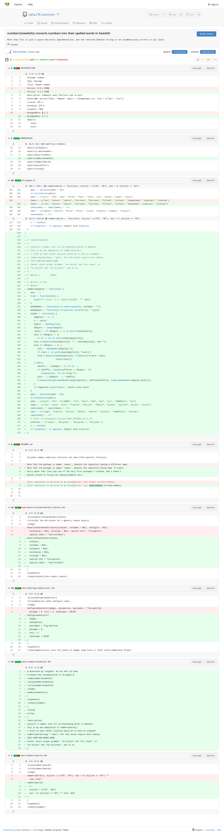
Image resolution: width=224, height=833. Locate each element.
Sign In (213, 4)
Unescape (196, 68)
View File (210, 68)
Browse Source (206, 34)
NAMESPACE (27, 138)
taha (32, 14)
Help (30, 4)
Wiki (93, 23)
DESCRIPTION (28, 68)
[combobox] (199, 59)
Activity (106, 23)
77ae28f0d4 (179, 52)
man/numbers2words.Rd (34, 755)
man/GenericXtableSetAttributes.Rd (43, 507)
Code (28, 23)
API (219, 829)
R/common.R (28, 180)
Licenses (210, 829)
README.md (27, 444)
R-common (46, 14)
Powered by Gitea (12, 829)
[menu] (215, 59)
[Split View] (208, 59)
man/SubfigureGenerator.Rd (38, 588)
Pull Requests (60, 23)
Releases (79, 23)
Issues (42, 23)
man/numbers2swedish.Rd (36, 662)
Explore (18, 4)
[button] (9, 68)
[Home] (7, 4)
